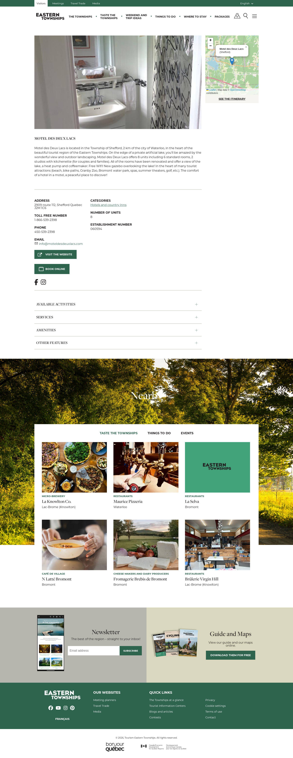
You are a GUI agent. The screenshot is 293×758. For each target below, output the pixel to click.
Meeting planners (104, 700)
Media (96, 3)
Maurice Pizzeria (127, 501)
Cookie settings (215, 706)
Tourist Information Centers (167, 706)
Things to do (165, 16)
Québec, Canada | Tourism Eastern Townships (50, 16)
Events (187, 433)
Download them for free (230, 655)
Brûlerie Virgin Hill (201, 579)
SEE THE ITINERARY (232, 99)
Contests (155, 717)
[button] (232, 61)
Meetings (58, 3)
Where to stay (195, 16)
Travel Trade (78, 3)
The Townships (80, 16)
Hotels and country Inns (108, 205)
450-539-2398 (44, 232)
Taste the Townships (109, 16)
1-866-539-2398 (45, 220)
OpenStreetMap (238, 90)
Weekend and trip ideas (136, 16)
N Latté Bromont (57, 579)
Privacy (210, 700)
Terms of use (213, 711)
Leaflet (211, 90)
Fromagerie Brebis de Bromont (140, 579)
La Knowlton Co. (56, 501)
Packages (222, 16)
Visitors (41, 3)
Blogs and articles (161, 711)
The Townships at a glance (166, 700)
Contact (210, 717)
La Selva (192, 501)
